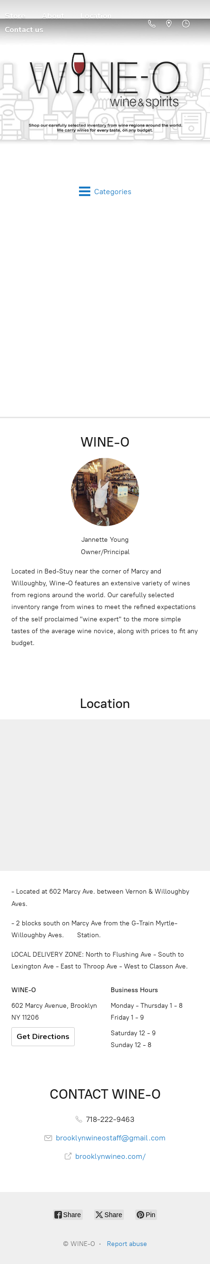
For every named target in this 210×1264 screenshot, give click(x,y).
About (53, 16)
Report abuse (127, 1244)
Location (96, 16)
